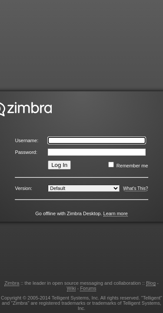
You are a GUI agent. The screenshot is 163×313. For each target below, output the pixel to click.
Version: (23, 188)
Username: (26, 140)
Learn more (115, 213)
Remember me (132, 165)
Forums (88, 288)
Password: (26, 152)
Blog (151, 283)
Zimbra (11, 283)
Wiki (71, 288)
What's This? (135, 188)
